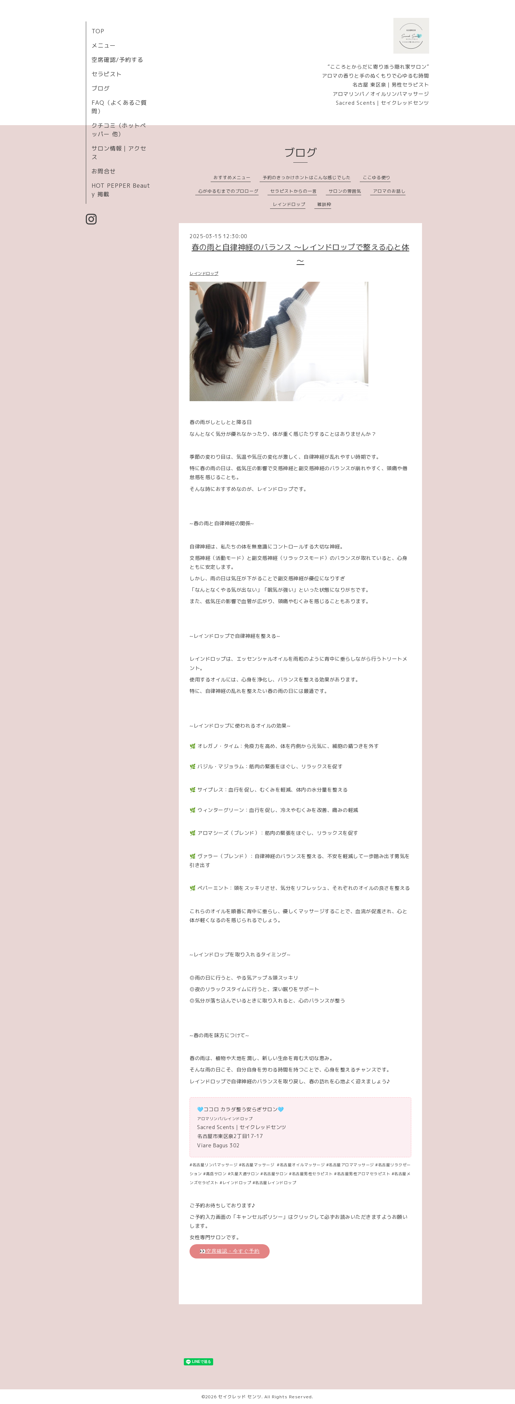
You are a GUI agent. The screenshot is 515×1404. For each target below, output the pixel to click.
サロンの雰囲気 (345, 191)
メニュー (104, 45)
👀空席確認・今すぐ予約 (230, 1251)
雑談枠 (324, 204)
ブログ (101, 88)
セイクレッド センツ (239, 1397)
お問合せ (104, 171)
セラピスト (107, 74)
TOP (98, 31)
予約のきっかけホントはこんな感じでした (307, 177)
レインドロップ (289, 204)
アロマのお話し (389, 191)
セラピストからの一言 (293, 191)
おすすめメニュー (232, 177)
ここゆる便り (377, 177)
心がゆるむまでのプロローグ (228, 191)
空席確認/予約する (117, 60)
